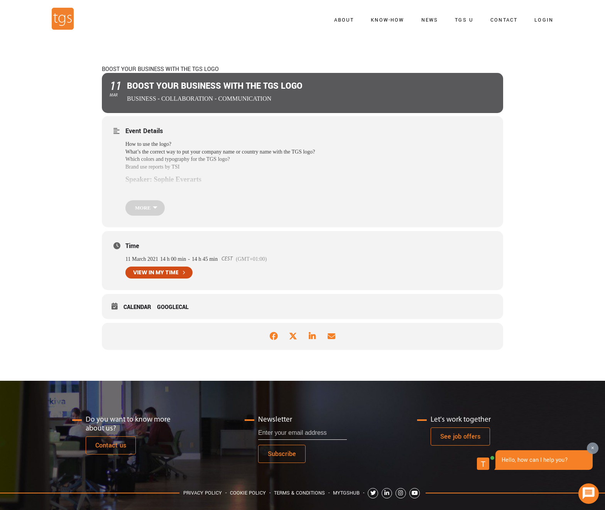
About (344, 20)
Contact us (110, 445)
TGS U (464, 20)
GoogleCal (173, 307)
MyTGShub (346, 492)
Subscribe (282, 453)
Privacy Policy (202, 492)
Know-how (387, 20)
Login (543, 20)
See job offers (460, 436)
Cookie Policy (248, 492)
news (429, 20)
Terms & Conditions (299, 492)
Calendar (137, 307)
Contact (503, 20)
